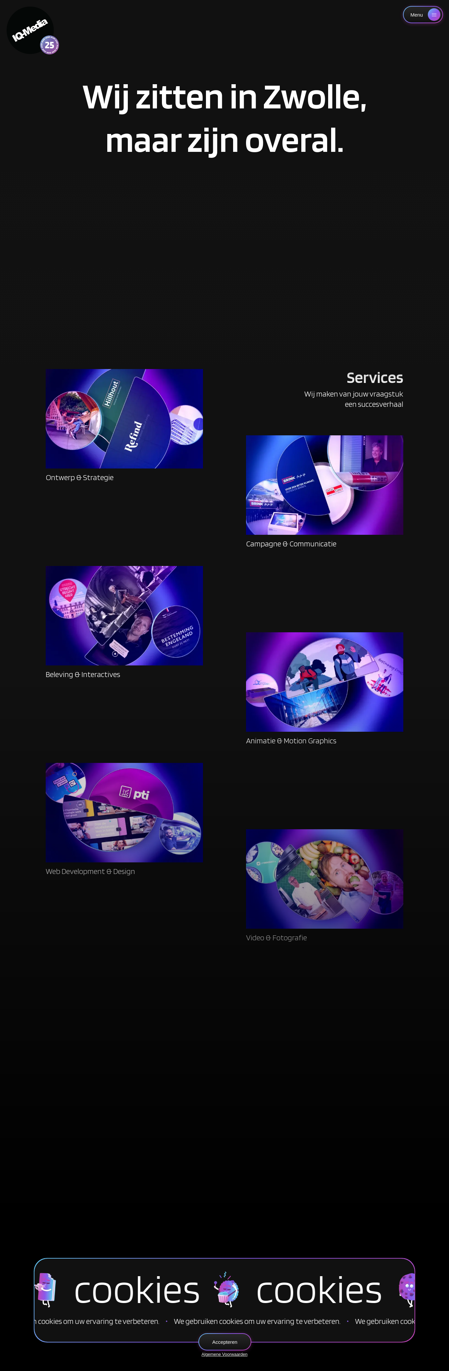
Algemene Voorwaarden (225, 1354)
